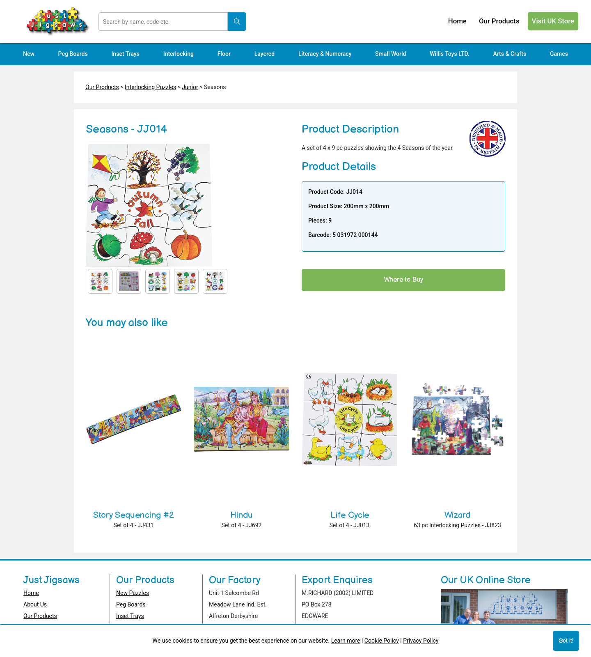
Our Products (102, 87)
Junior (190, 87)
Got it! (566, 640)
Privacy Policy (420, 640)
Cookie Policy (381, 640)
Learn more (345, 640)
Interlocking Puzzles (150, 87)
